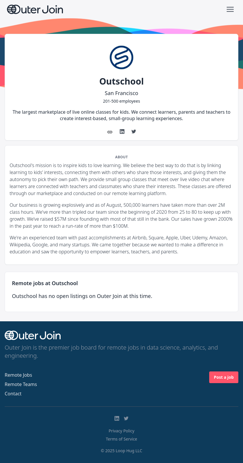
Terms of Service (121, 439)
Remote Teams (21, 384)
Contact (13, 393)
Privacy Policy (121, 431)
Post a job (224, 377)
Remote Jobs (18, 375)
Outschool (121, 81)
